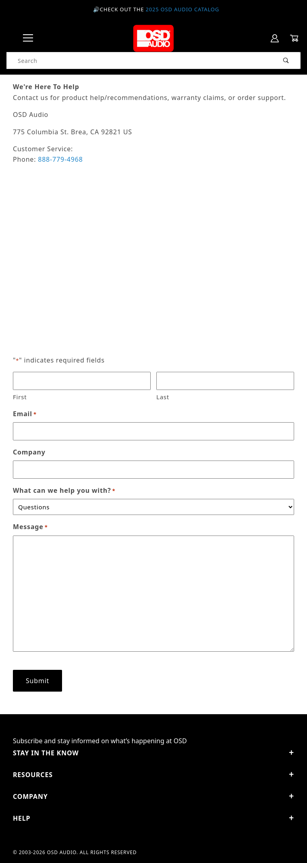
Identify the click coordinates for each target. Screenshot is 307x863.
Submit (37, 680)
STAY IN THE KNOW (153, 752)
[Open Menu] (28, 38)
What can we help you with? (64, 490)
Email (25, 414)
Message (30, 527)
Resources (153, 774)
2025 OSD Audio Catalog (182, 9)
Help (153, 818)
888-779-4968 (60, 159)
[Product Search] (139, 60)
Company (29, 452)
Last (162, 397)
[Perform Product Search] (286, 60)
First (20, 397)
